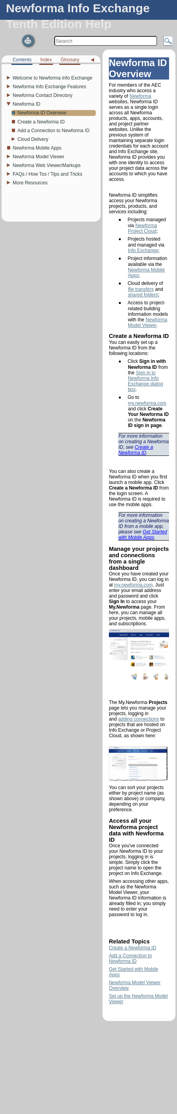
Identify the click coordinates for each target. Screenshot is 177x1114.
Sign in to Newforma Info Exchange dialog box (145, 381)
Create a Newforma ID (135, 449)
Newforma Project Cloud (142, 228)
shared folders (143, 295)
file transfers (141, 289)
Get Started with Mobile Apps (142, 534)
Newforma (140, 96)
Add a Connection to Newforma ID (130, 958)
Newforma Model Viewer (147, 322)
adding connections (138, 719)
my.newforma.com (147, 403)
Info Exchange (143, 250)
